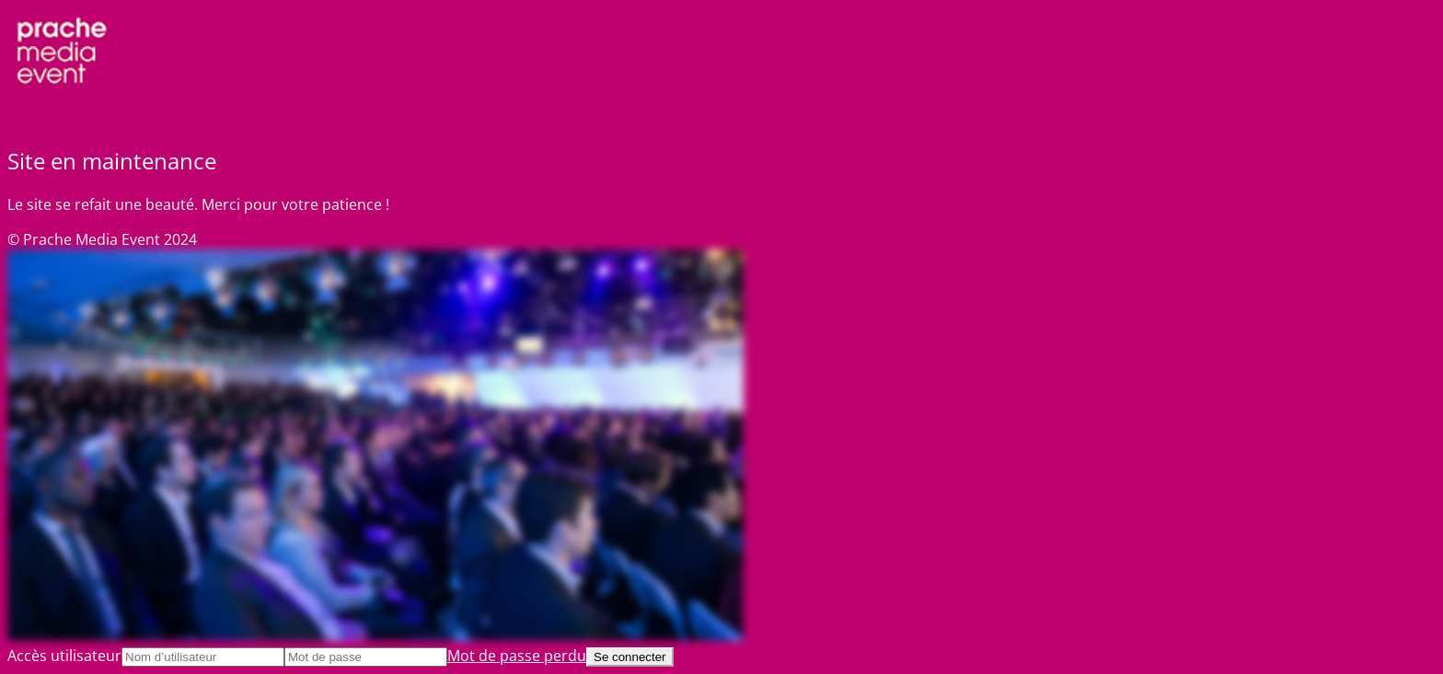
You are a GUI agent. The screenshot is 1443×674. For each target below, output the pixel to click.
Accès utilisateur (64, 655)
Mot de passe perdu (516, 655)
